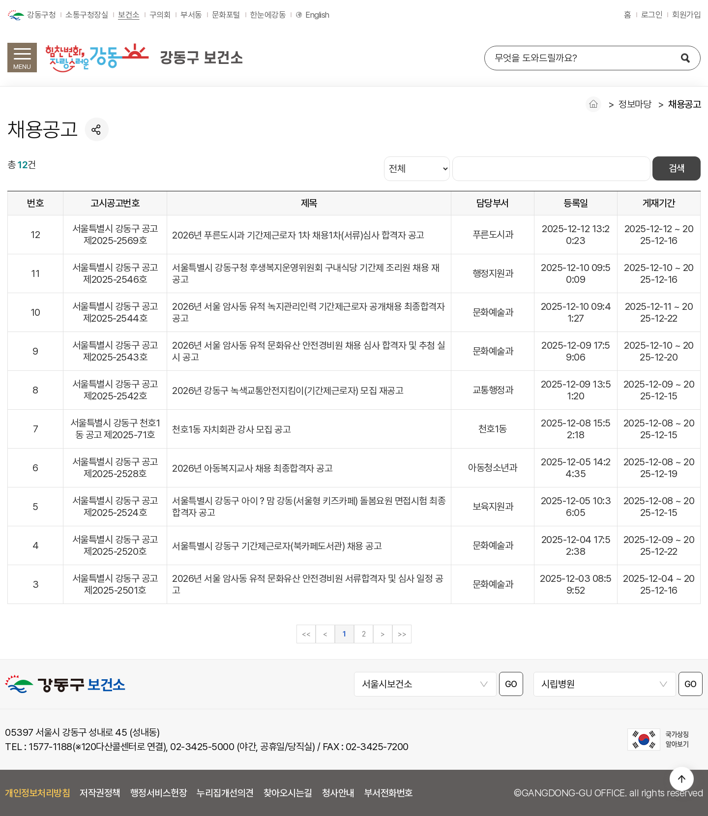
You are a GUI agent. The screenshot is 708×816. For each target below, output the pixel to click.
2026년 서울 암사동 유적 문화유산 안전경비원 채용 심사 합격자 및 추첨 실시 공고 (308, 351)
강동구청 (41, 15)
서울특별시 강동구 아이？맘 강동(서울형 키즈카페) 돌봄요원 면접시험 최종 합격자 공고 (305, 506)
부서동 (191, 15)
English (317, 15)
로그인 (652, 15)
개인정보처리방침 (37, 793)
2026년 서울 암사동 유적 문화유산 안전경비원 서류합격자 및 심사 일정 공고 (307, 584)
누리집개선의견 (225, 793)
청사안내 (338, 793)
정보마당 (635, 104)
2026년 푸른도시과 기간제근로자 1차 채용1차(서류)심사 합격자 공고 (298, 235)
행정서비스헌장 (158, 793)
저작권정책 (100, 793)
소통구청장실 (86, 15)
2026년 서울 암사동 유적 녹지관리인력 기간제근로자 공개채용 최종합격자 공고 (308, 312)
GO (511, 684)
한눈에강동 (268, 15)
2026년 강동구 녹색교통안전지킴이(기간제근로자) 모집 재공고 (287, 390)
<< (306, 634)
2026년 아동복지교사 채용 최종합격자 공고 (252, 468)
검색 (676, 169)
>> (402, 634)
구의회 (160, 15)
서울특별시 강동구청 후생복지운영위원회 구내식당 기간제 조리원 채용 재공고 (305, 273)
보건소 (129, 15)
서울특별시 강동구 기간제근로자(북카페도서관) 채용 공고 (277, 546)
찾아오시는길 (288, 793)
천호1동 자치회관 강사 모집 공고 (231, 429)
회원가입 (686, 15)
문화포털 (226, 15)
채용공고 (684, 104)
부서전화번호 (388, 793)
